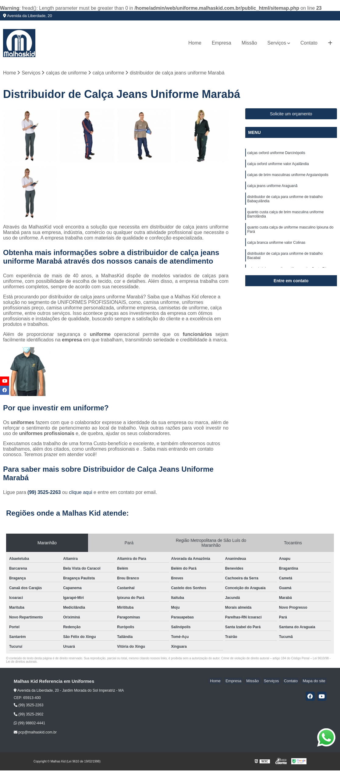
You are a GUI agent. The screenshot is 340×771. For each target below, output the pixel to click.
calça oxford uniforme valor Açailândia (278, 165)
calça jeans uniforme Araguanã (272, 188)
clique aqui (80, 492)
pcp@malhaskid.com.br (35, 733)
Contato (308, 42)
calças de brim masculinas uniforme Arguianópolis (287, 177)
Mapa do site (314, 681)
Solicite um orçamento (291, 114)
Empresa (221, 42)
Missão (249, 42)
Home (194, 42)
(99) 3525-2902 (28, 715)
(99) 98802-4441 (29, 724)
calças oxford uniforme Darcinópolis (276, 154)
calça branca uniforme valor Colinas (276, 248)
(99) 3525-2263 (44, 492)
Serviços (276, 42)
